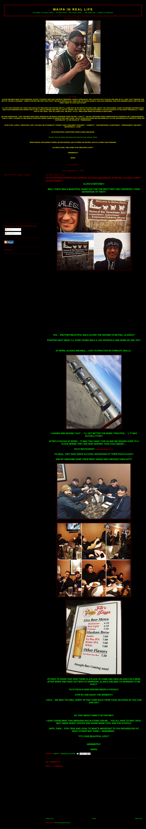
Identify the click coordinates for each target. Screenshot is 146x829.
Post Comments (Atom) (62, 822)
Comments (9, 233)
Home (94, 818)
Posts (8, 229)
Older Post (138, 818)
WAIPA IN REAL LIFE (73, 9)
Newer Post (49, 818)
